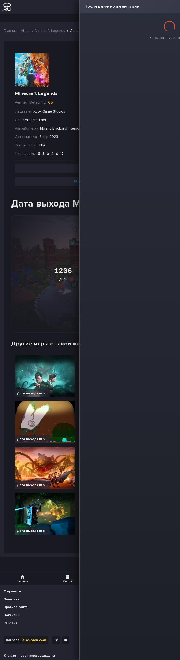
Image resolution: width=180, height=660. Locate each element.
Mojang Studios (98, 128)
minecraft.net (35, 120)
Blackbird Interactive (68, 128)
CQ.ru (12, 656)
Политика (11, 599)
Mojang (46, 128)
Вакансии (11, 615)
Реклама (11, 623)
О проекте (12, 591)
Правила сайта (16, 607)
